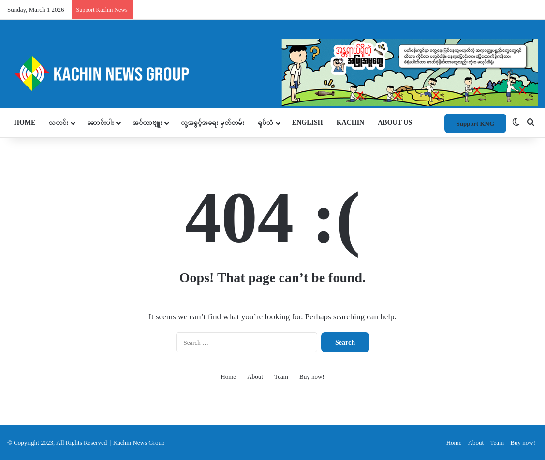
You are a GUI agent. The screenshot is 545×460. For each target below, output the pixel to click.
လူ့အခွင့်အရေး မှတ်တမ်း (212, 122)
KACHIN (351, 122)
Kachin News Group (139, 442)
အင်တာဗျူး (147, 122)
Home (24, 122)
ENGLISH (307, 122)
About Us (395, 122)
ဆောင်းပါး (100, 122)
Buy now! (311, 376)
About (255, 376)
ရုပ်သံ (265, 122)
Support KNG (475, 123)
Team (281, 376)
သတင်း (58, 122)
